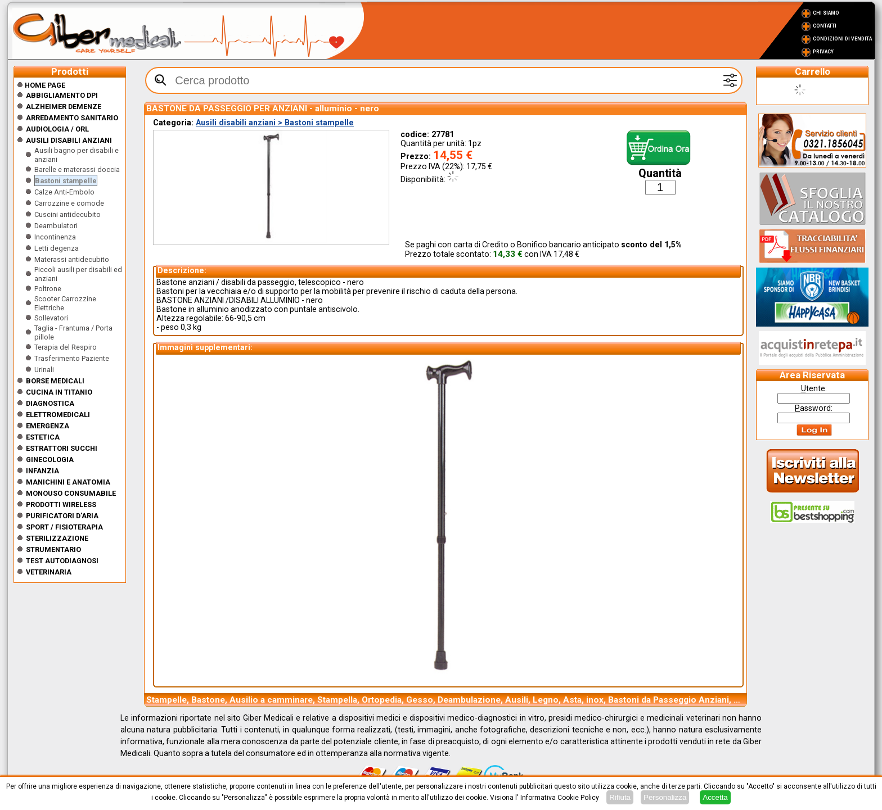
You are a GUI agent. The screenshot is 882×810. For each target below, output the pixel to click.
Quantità (660, 173)
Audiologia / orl (57, 129)
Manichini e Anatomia (68, 482)
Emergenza (47, 426)
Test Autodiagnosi (62, 560)
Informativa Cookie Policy (559, 798)
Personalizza (665, 797)
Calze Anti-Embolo (64, 192)
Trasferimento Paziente (71, 358)
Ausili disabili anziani (69, 140)
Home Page (41, 85)
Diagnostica (50, 403)
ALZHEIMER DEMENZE (63, 106)
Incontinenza (55, 237)
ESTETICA (43, 437)
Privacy (823, 52)
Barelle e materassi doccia (77, 169)
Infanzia (42, 471)
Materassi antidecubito (71, 259)
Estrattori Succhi (61, 448)
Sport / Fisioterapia (64, 527)
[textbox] (443, 80)
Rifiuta (620, 797)
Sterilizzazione (57, 538)
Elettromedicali (58, 414)
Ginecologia (50, 459)
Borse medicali (55, 381)
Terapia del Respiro (65, 347)
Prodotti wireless (61, 504)
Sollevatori (51, 318)
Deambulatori (56, 225)
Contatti (824, 26)
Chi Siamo (826, 13)
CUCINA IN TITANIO (59, 392)
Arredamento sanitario (72, 118)
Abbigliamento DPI (62, 95)
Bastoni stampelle (66, 181)
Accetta (715, 797)
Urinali (44, 369)
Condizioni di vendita (842, 39)
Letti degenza (56, 248)
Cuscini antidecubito (67, 214)
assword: (813, 408)
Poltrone (47, 288)
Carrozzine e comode (69, 203)
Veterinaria (48, 572)
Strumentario (53, 549)
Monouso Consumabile (71, 493)
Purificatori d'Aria (62, 516)
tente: (814, 388)
